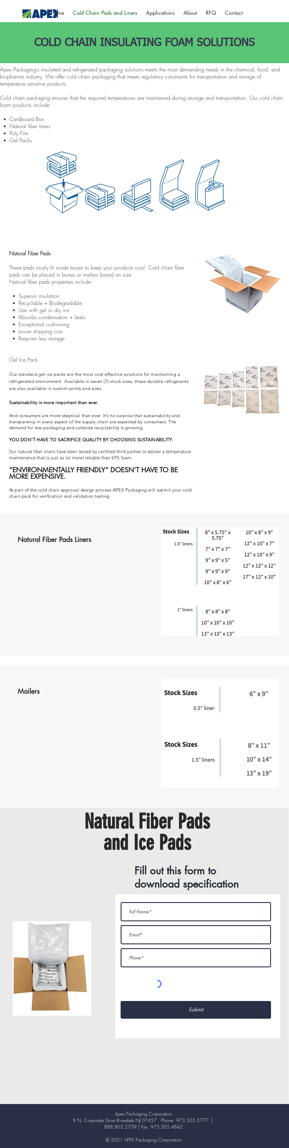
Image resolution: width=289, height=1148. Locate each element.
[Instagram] (265, 14)
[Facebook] (257, 14)
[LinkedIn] (273, 14)
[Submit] (196, 1010)
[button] (160, 12)
